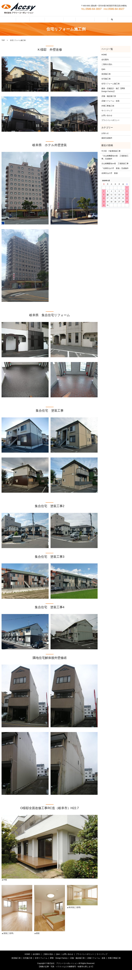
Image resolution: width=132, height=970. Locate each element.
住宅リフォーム (41, 958)
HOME (31, 19)
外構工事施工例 (107, 106)
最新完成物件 (106, 138)
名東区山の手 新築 (109, 173)
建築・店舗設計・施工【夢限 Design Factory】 (114, 89)
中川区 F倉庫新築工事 (111, 151)
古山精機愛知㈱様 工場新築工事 (115, 163)
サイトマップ (106, 111)
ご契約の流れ (56, 19)
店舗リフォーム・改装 (110, 101)
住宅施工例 (105, 79)
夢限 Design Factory (59, 958)
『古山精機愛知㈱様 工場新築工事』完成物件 (115, 157)
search (101, 19)
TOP (3, 40)
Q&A (68, 19)
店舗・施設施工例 (108, 96)
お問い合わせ (79, 19)
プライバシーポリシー (110, 120)
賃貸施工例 (105, 74)
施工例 (92, 19)
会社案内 (42, 19)
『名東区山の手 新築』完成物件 (115, 168)
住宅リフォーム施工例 (110, 84)
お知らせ (105, 133)
